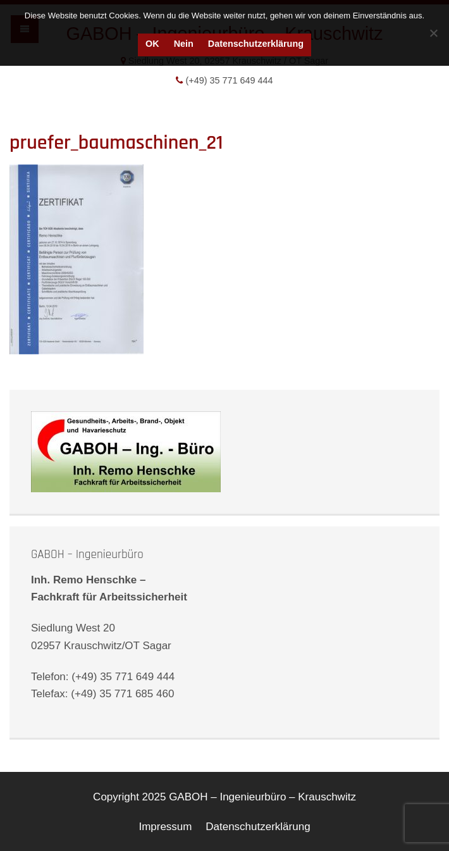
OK (152, 44)
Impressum (165, 827)
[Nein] (433, 33)
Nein (184, 44)
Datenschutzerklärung (256, 44)
